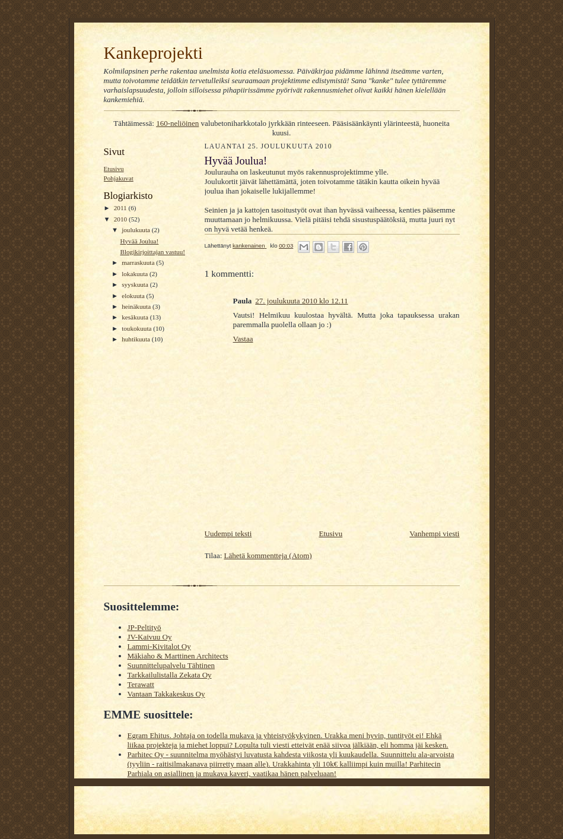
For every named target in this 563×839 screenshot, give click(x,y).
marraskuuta (139, 262)
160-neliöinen (177, 123)
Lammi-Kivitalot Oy (159, 646)
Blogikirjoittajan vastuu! (152, 251)
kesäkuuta (136, 317)
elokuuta (134, 295)
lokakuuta (136, 273)
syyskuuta (136, 284)
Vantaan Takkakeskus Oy (166, 693)
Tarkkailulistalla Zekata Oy (170, 674)
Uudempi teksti (228, 533)
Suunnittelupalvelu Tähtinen (171, 665)
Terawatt (141, 684)
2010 (121, 219)
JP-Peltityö (144, 627)
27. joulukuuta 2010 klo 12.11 (301, 300)
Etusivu (114, 168)
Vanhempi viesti (434, 533)
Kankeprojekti (153, 52)
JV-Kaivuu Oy (150, 636)
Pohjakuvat (118, 178)
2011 (121, 207)
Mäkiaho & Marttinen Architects (178, 655)
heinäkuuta (137, 306)
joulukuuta (137, 229)
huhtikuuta (137, 339)
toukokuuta (137, 328)
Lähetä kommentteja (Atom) (268, 555)
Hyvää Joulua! (139, 241)
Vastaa (243, 338)
